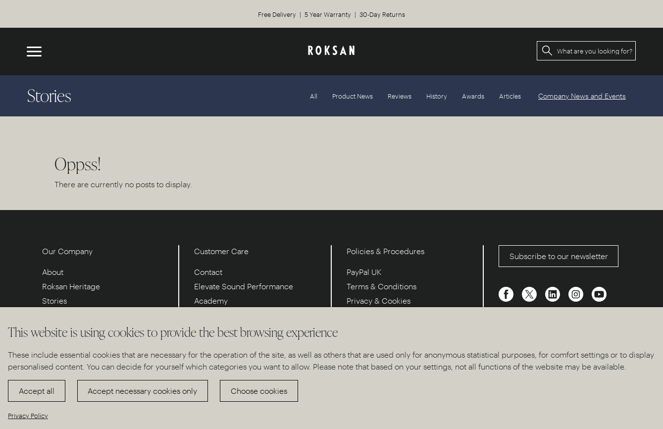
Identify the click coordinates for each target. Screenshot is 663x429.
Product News (352, 96)
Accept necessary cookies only (142, 390)
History (436, 96)
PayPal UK (364, 271)
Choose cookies (259, 390)
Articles (510, 96)
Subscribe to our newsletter (559, 256)
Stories (54, 300)
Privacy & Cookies (378, 300)
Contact (208, 271)
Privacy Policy (28, 415)
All (313, 96)
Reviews (399, 96)
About (52, 271)
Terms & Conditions (381, 286)
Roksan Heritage (71, 286)
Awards (473, 96)
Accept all (36, 390)
